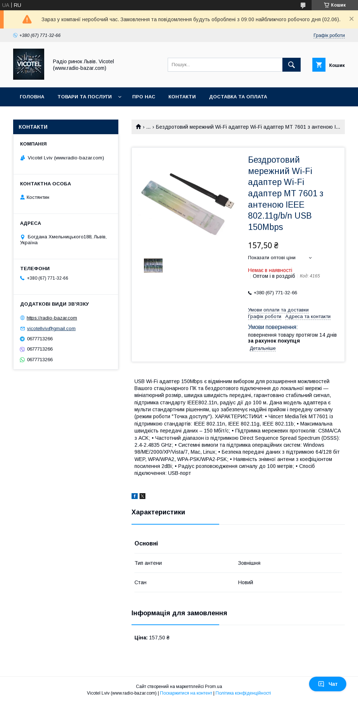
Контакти (182, 96)
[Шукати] (291, 65)
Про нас (143, 96)
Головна (32, 96)
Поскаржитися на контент (186, 693)
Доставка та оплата (238, 96)
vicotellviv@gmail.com (51, 328)
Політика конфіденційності (243, 693)
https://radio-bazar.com (52, 318)
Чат (328, 684)
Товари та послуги (84, 96)
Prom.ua (213, 686)
